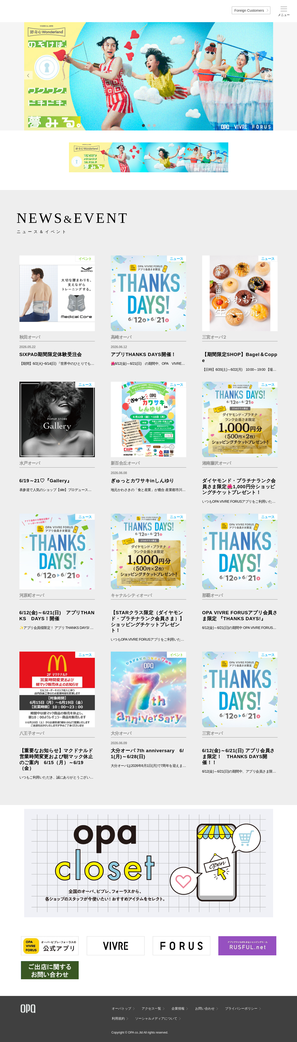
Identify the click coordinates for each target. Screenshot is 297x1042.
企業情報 (178, 1008)
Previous (28, 75)
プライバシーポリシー (241, 1008)
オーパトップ (121, 1008)
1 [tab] (143, 125)
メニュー (284, 15)
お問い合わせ (205, 1008)
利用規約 (118, 1018)
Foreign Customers (249, 10)
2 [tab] (148, 125)
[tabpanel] (148, 76)
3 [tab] (154, 125)
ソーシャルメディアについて (156, 1018)
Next (269, 75)
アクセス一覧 (151, 1008)
